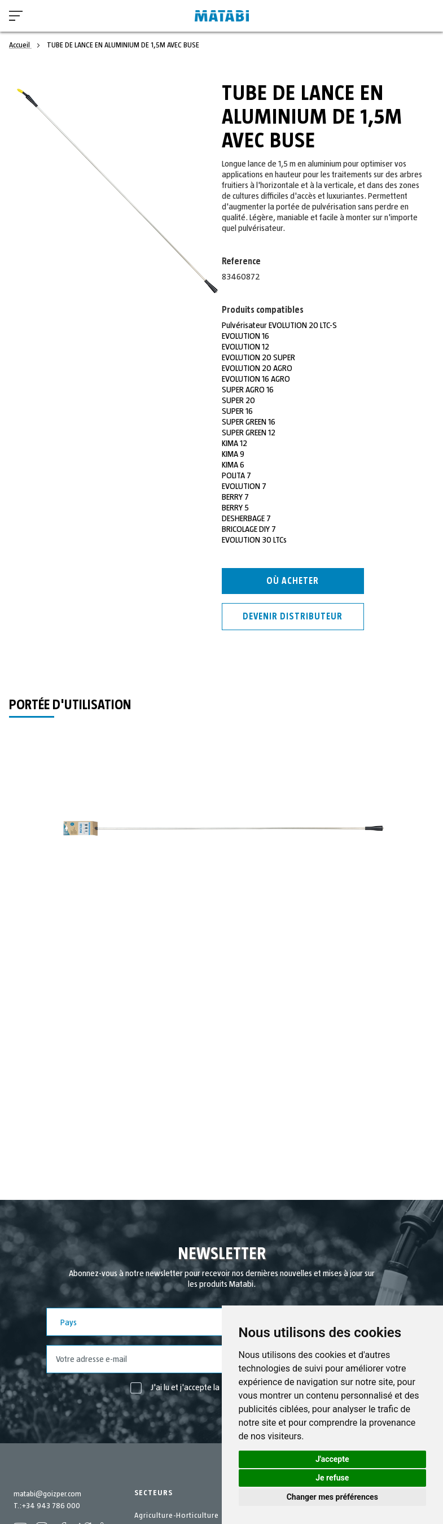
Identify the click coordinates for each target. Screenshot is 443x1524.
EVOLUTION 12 (246, 346)
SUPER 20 (239, 400)
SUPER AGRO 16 (248, 389)
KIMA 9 (233, 453)
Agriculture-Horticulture (176, 1515)
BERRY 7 (235, 496)
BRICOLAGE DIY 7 (249, 529)
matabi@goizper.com (47, 1494)
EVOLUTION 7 (244, 486)
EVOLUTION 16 (246, 335)
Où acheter (292, 581)
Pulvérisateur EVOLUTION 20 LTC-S (280, 325)
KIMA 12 (235, 443)
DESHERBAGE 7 (246, 518)
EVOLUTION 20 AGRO (258, 368)
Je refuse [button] (332, 1477)
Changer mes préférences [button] (332, 1496)
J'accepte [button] (332, 1459)
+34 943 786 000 (50, 1506)
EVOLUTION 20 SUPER (259, 357)
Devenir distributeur (293, 616)
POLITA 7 (237, 475)
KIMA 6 (233, 464)
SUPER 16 (237, 411)
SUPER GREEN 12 (249, 432)
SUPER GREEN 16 (249, 421)
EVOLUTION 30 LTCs (255, 539)
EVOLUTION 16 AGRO (256, 378)
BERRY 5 (235, 507)
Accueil (20, 45)
